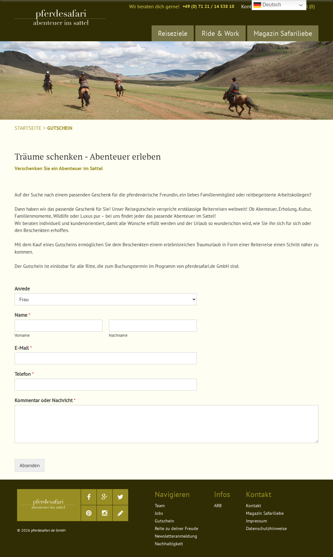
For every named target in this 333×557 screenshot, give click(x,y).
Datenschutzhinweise (266, 528)
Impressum (256, 521)
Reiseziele (172, 33)
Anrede (22, 288)
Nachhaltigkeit (169, 544)
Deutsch (267, 5)
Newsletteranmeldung (176, 536)
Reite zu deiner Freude (176, 528)
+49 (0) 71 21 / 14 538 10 (208, 6)
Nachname (118, 335)
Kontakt (249, 6)
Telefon (24, 374)
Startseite (28, 128)
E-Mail (23, 348)
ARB (218, 505)
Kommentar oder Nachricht (45, 400)
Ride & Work (220, 33)
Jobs (159, 513)
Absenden (30, 465)
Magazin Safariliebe (283, 33)
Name (22, 315)
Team (160, 505)
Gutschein (59, 128)
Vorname (22, 335)
